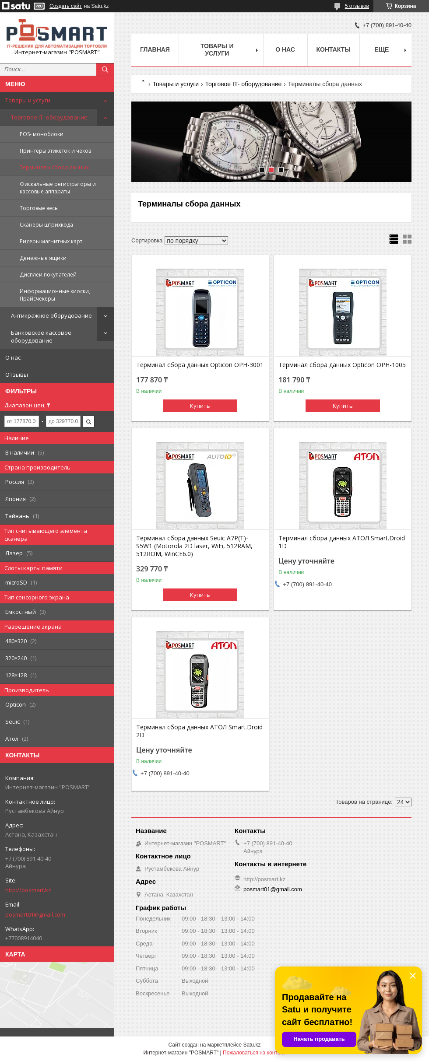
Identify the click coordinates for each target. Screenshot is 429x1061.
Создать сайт (65, 6)
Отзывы (16, 374)
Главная (155, 49)
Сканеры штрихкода (46, 224)
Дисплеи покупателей (48, 274)
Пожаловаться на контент (254, 1053)
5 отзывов (357, 6)
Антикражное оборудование (51, 315)
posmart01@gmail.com (35, 914)
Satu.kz (251, 1045)
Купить (200, 406)
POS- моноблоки (41, 134)
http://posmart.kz (28, 890)
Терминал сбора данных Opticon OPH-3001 (200, 365)
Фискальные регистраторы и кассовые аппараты (58, 187)
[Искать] (105, 69)
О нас (13, 357)
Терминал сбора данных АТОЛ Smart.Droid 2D (199, 731)
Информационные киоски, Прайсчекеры (55, 294)
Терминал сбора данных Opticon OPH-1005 (342, 365)
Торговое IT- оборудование (49, 117)
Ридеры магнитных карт (51, 241)
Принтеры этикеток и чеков (55, 150)
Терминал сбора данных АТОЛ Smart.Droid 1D (341, 542)
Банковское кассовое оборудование (41, 336)
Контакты (333, 49)
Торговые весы (39, 208)
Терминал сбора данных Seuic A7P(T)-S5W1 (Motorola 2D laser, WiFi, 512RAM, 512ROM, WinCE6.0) (194, 546)
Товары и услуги (27, 100)
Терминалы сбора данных (54, 167)
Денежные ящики (43, 258)
